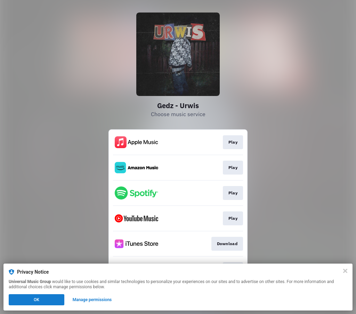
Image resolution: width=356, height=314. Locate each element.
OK (36, 299)
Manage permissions (92, 299)
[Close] (345, 270)
